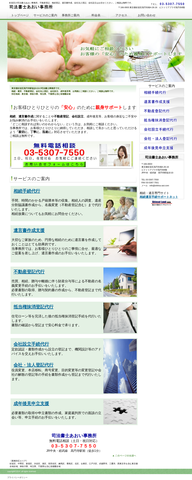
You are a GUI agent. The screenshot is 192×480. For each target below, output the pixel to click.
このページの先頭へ (125, 455)
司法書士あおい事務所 (36, 7)
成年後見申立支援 (31, 403)
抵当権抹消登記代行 (33, 306)
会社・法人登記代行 (33, 364)
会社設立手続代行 (31, 344)
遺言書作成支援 (29, 230)
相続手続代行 (27, 190)
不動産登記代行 (29, 271)
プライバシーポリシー (17, 477)
